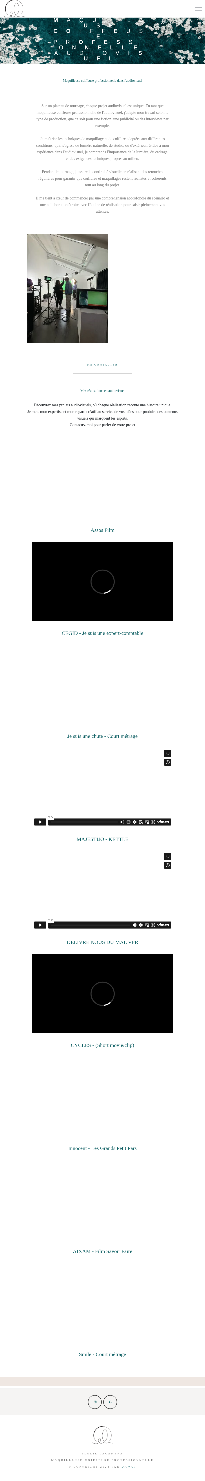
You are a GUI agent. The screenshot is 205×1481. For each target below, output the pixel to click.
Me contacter (102, 364)
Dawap (129, 1466)
